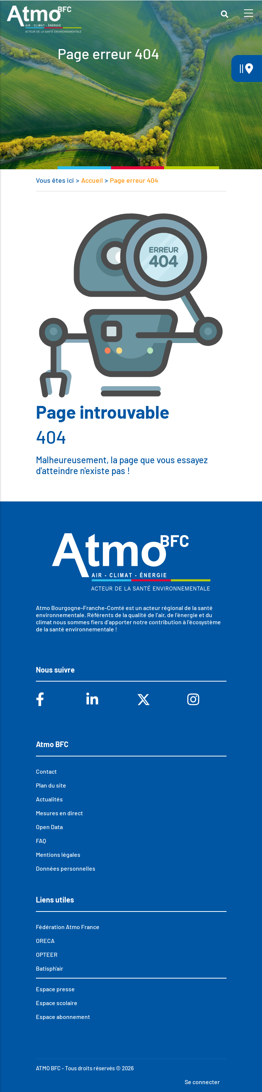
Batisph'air (49, 968)
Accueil (92, 180)
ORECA (45, 940)
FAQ (41, 840)
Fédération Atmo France (67, 926)
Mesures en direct (59, 812)
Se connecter (202, 1081)
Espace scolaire (56, 1002)
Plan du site (51, 785)
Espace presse (55, 988)
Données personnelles (65, 868)
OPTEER (47, 954)
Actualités (49, 799)
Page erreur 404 (134, 180)
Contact (46, 771)
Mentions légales (58, 854)
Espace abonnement (63, 1016)
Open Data (49, 826)
